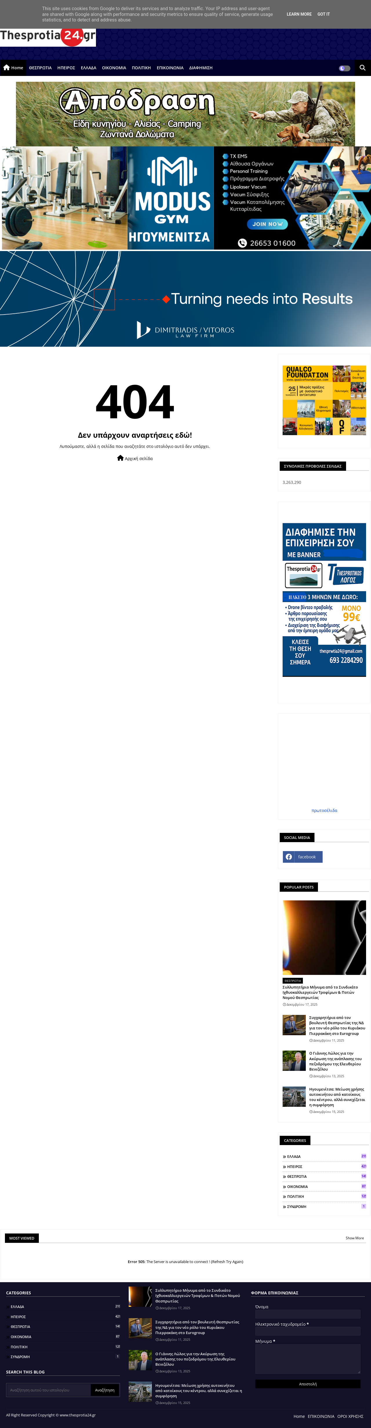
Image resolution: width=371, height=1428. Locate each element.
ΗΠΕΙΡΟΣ (66, 67)
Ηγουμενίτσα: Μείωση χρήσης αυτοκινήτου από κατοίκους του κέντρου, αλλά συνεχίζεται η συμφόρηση (337, 1097)
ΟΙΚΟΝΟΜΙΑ (114, 67)
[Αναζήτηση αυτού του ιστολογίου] (49, 1390)
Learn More (299, 14)
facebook (307, 857)
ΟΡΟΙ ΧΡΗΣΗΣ (350, 1416)
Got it (323, 14)
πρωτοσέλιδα (324, 810)
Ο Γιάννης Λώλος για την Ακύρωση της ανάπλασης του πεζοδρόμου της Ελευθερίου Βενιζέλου (335, 1061)
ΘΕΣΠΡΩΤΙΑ (40, 67)
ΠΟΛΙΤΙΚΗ (141, 67)
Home (17, 67)
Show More (355, 1238)
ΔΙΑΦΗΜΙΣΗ (201, 67)
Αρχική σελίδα (135, 458)
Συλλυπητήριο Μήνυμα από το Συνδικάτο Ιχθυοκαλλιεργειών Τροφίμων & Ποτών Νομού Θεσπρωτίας (320, 992)
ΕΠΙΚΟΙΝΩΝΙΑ (170, 67)
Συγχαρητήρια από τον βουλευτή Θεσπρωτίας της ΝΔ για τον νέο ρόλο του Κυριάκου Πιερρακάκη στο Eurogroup (337, 1025)
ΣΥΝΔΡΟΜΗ (326, 1206)
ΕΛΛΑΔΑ (88, 67)
